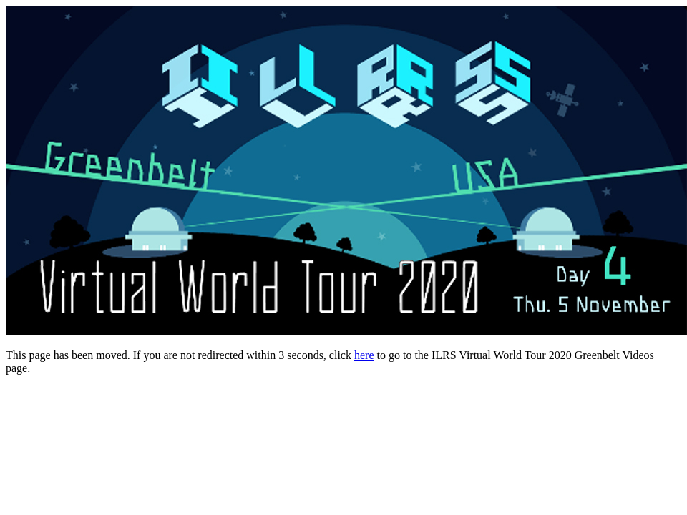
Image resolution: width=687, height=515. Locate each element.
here (364, 355)
